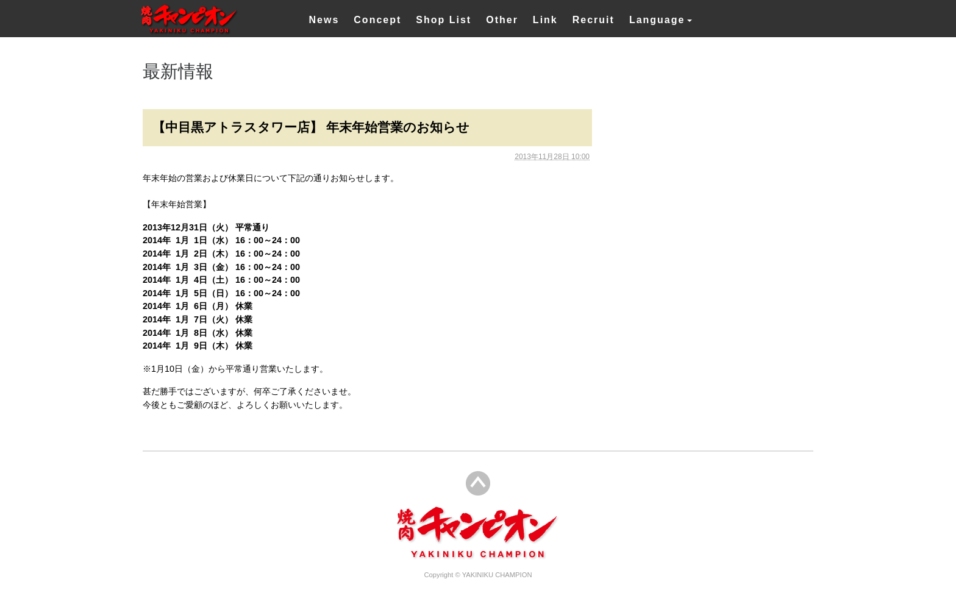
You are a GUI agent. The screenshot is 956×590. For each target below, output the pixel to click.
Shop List (443, 20)
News (324, 20)
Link (545, 20)
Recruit (594, 20)
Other (502, 20)
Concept (377, 20)
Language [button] (657, 20)
